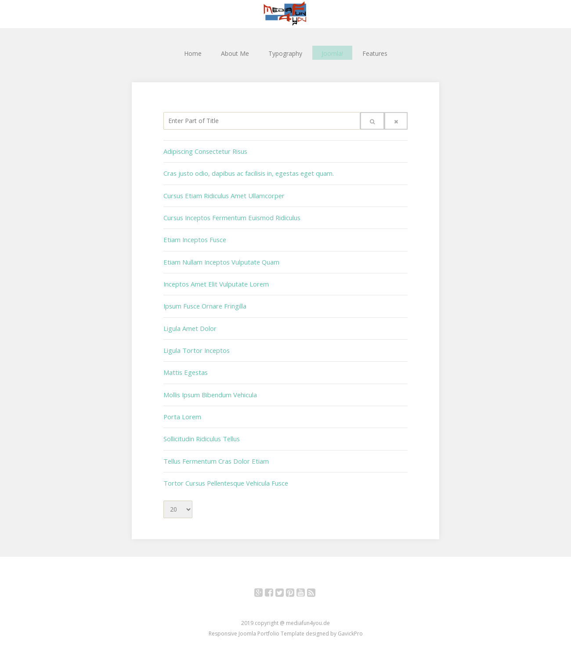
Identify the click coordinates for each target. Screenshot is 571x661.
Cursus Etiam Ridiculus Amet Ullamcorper (222, 194)
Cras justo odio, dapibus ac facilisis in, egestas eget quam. (246, 172)
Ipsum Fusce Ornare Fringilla (203, 302)
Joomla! (332, 53)
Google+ (263, 584)
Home (193, 53)
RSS (316, 584)
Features (374, 53)
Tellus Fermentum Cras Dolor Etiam (214, 452)
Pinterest (295, 584)
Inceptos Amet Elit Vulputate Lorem (213, 280)
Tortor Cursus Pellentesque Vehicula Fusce (224, 474)
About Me (235, 53)
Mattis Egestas (184, 366)
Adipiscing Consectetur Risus (204, 151)
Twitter (284, 584)
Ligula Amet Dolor (189, 323)
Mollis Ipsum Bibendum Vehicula (209, 388)
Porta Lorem (181, 409)
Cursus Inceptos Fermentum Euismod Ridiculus (230, 215)
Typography (285, 53)
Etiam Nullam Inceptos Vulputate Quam (219, 258)
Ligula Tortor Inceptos (195, 345)
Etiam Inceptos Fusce (193, 237)
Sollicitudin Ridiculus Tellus (200, 431)
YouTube (305, 584)
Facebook (274, 584)
